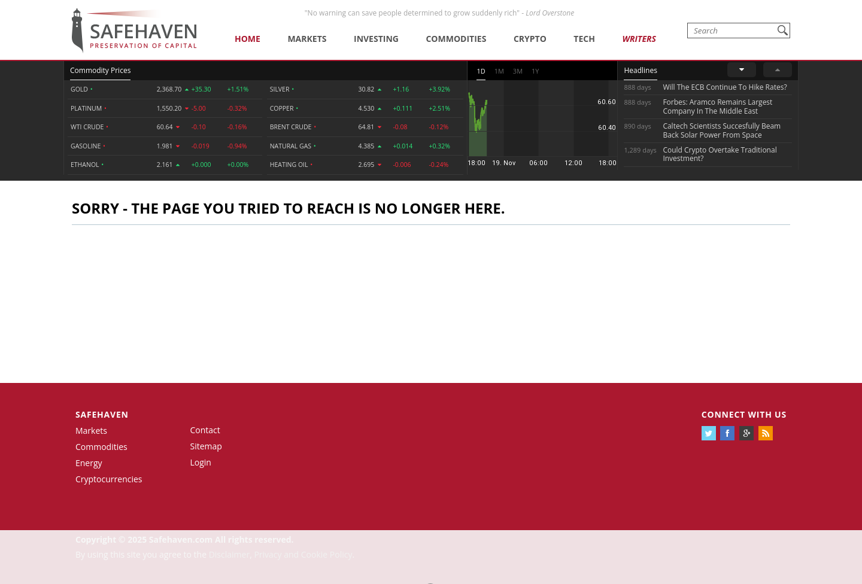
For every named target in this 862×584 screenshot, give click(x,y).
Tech (584, 38)
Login (200, 462)
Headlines (640, 70)
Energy (88, 463)
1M (499, 70)
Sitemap (206, 446)
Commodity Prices (100, 70)
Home (247, 38)
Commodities (456, 38)
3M (518, 70)
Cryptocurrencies (108, 479)
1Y (535, 70)
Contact (205, 430)
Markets (306, 38)
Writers (638, 38)
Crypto (530, 38)
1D (480, 70)
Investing (376, 38)
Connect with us (744, 414)
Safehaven (102, 414)
